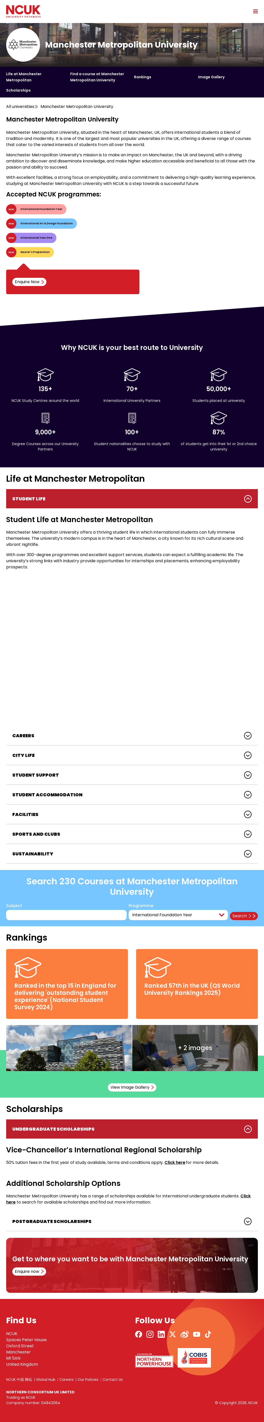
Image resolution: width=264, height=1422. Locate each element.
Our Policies (88, 1379)
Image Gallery (211, 77)
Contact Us (113, 1379)
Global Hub (45, 1379)
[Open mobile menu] (254, 11)
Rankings (142, 77)
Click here (175, 1162)
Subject (14, 905)
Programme (141, 905)
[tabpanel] (132, 607)
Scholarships (18, 90)
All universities (20, 106)
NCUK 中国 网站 (19, 1379)
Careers (66, 1379)
